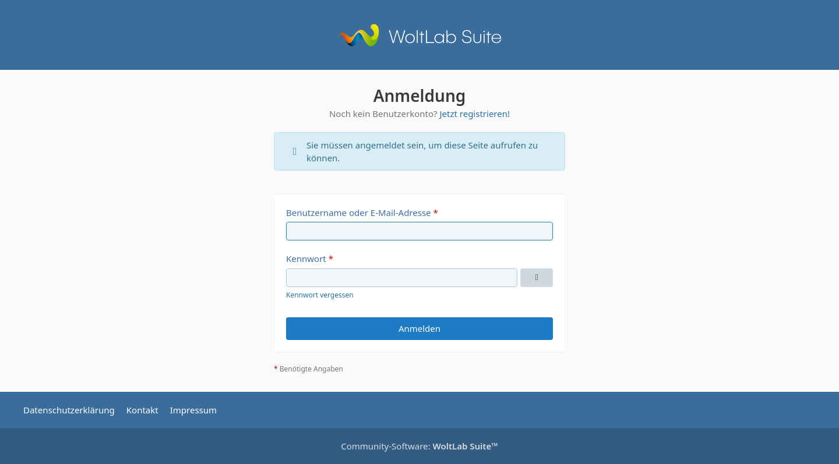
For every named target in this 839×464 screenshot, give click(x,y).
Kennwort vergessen (320, 295)
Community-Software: (419, 446)
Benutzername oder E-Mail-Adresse (358, 212)
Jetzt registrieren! (474, 113)
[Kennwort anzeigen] (536, 277)
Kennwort (306, 258)
